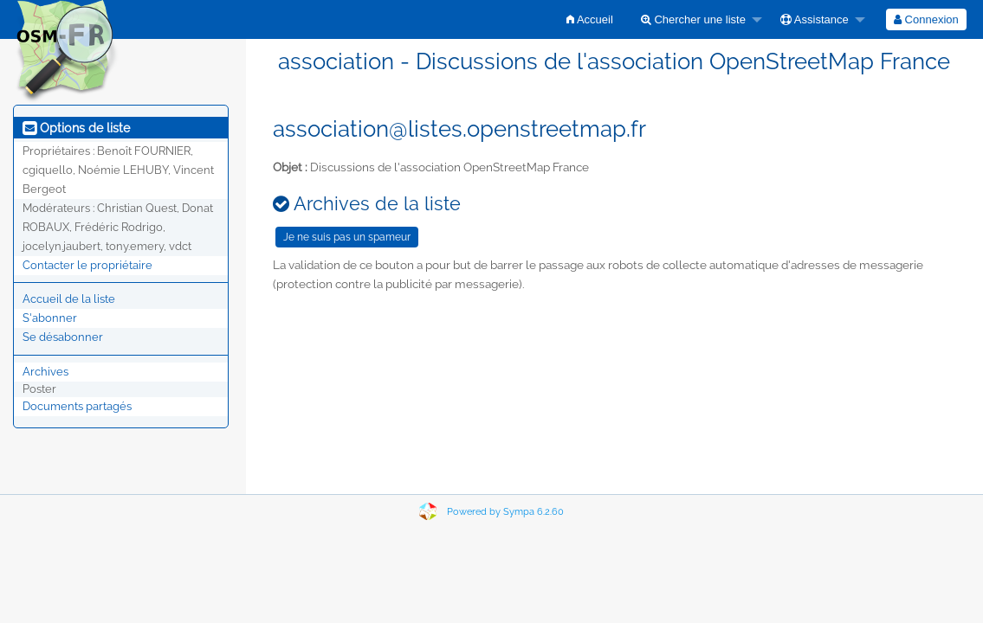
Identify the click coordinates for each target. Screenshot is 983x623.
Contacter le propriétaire (87, 265)
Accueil (589, 19)
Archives (45, 371)
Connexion (926, 19)
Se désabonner (63, 337)
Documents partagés (77, 406)
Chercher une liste (693, 19)
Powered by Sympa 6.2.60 (505, 511)
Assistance (814, 19)
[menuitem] (590, 19)
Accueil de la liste (69, 298)
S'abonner (50, 318)
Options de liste (76, 128)
